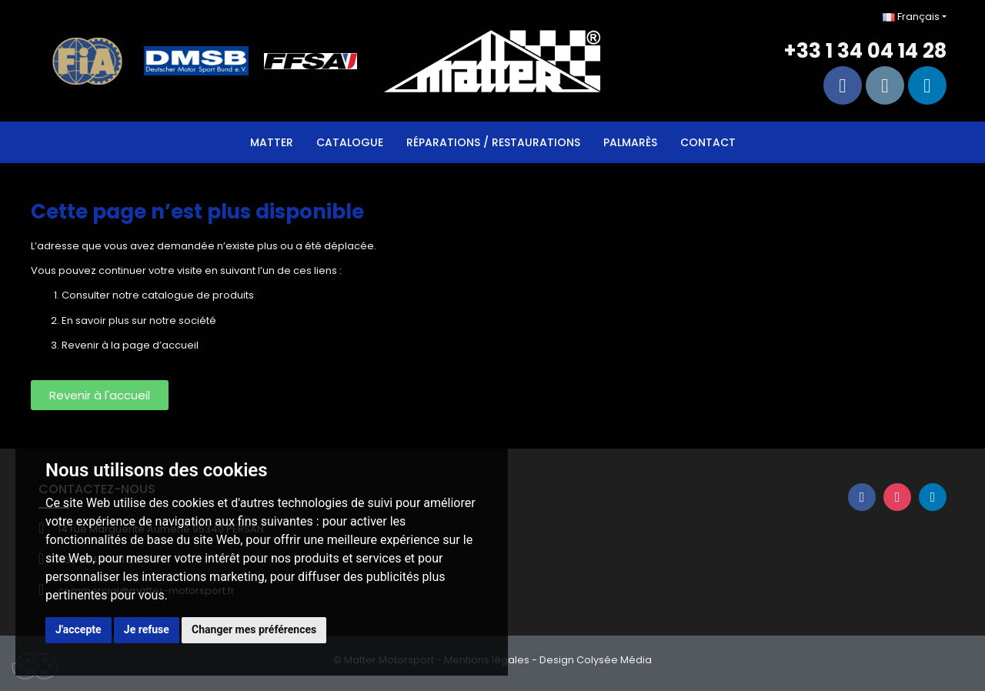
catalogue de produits (198, 295)
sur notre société (174, 320)
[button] (100, 395)
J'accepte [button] (78, 629)
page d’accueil (160, 345)
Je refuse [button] (146, 629)
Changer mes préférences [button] (254, 629)
